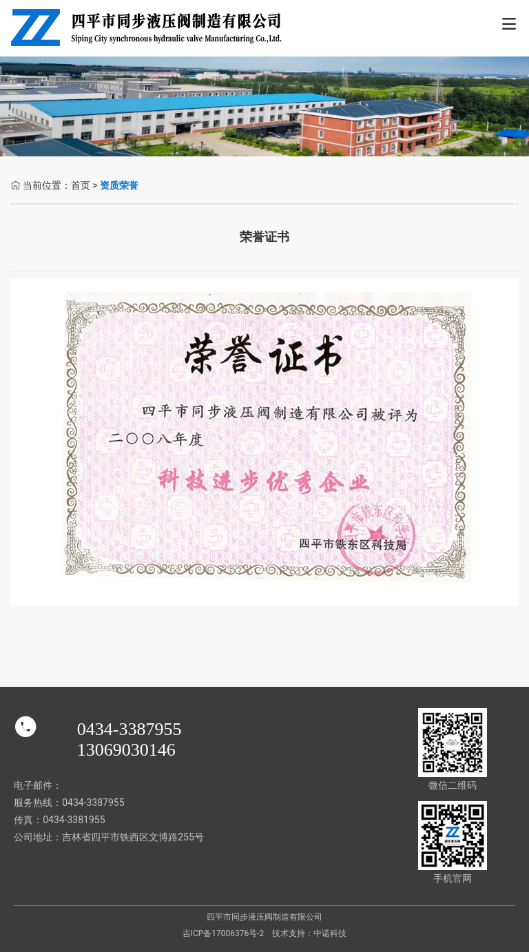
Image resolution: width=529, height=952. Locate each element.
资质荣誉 (119, 185)
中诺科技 (329, 933)
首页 (80, 185)
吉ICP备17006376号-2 (223, 933)
